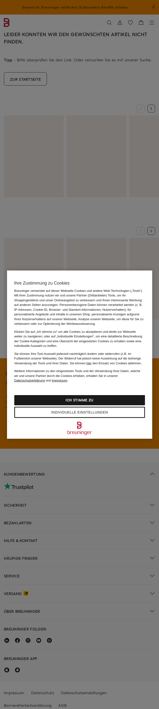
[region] (79, 355)
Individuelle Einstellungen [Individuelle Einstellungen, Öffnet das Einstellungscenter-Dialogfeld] (79, 412)
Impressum (59, 380)
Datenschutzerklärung (29, 380)
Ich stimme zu (79, 400)
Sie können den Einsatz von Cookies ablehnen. (106, 363)
